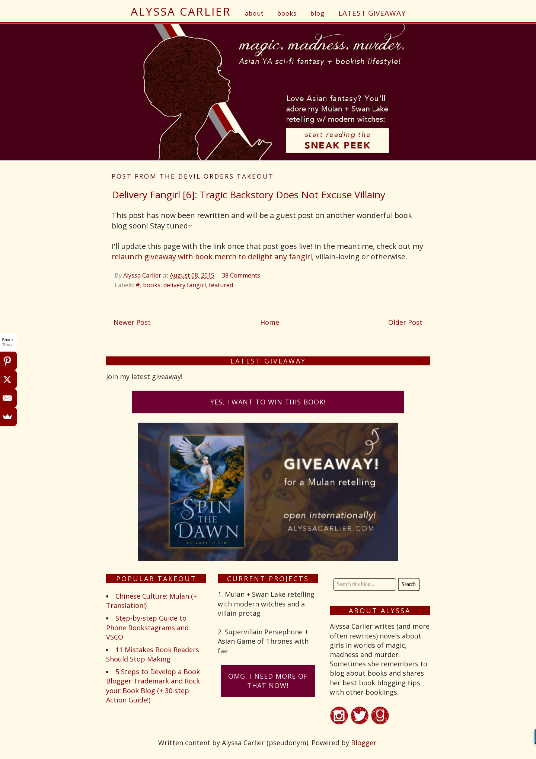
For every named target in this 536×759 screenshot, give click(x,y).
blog (317, 13)
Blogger (363, 742)
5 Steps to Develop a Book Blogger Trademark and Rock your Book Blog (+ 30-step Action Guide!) (153, 685)
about (254, 13)
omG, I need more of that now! (268, 681)
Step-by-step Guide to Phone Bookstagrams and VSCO (147, 627)
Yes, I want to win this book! (268, 401)
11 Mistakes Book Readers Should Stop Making (152, 654)
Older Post (405, 322)
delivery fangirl (184, 285)
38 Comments (241, 275)
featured (221, 285)
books (287, 13)
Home (269, 322)
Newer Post (132, 322)
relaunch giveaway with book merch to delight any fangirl (212, 257)
